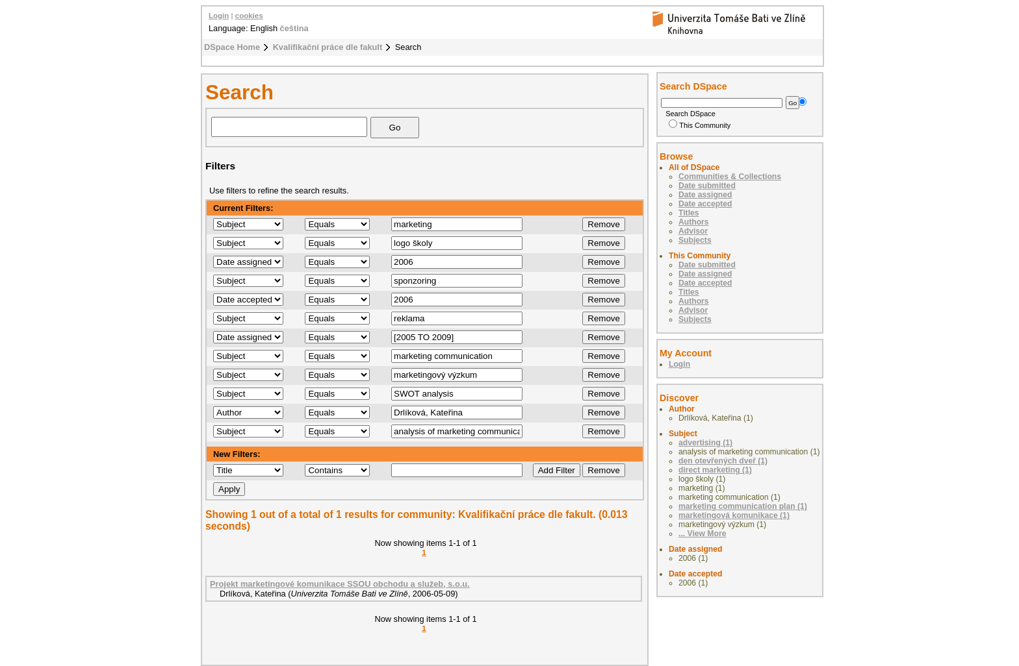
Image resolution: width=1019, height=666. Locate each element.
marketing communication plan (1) (742, 506)
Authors (693, 222)
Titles (688, 212)
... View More (702, 533)
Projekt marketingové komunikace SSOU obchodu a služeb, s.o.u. (340, 584)
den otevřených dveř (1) (722, 460)
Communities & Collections (729, 176)
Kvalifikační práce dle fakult (328, 47)
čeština (294, 28)
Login (219, 15)
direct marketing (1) (715, 470)
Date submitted (707, 185)
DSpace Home (232, 47)
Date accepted (705, 203)
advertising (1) (705, 442)
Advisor (693, 231)
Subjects (695, 240)
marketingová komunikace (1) (734, 515)
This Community (699, 125)
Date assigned (705, 194)
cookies (249, 15)
